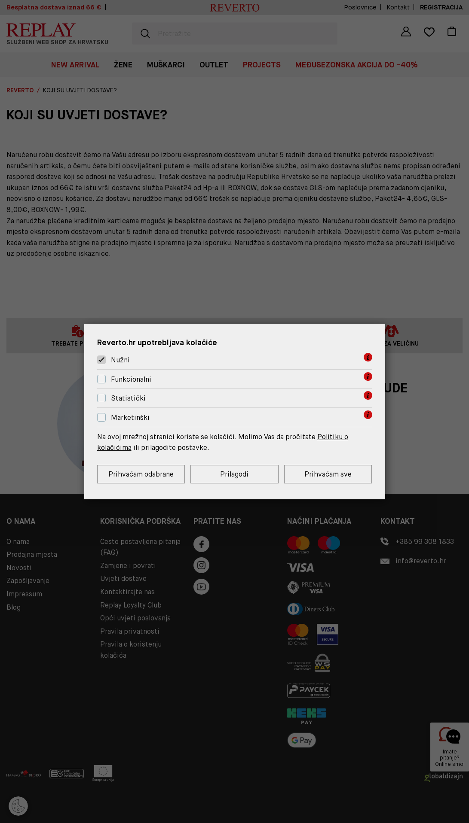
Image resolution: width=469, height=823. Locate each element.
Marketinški (130, 417)
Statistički (128, 398)
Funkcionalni (131, 379)
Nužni (120, 359)
